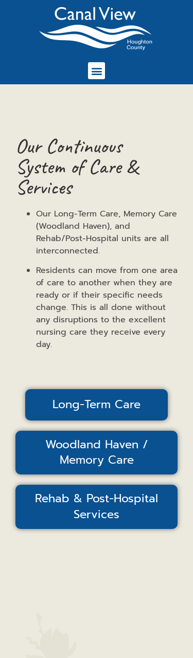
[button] (96, 70)
